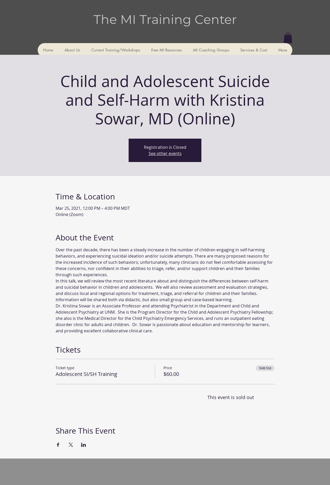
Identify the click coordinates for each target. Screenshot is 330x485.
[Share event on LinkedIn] (83, 445)
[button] (287, 37)
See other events (165, 153)
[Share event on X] (70, 445)
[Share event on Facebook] (58, 445)
